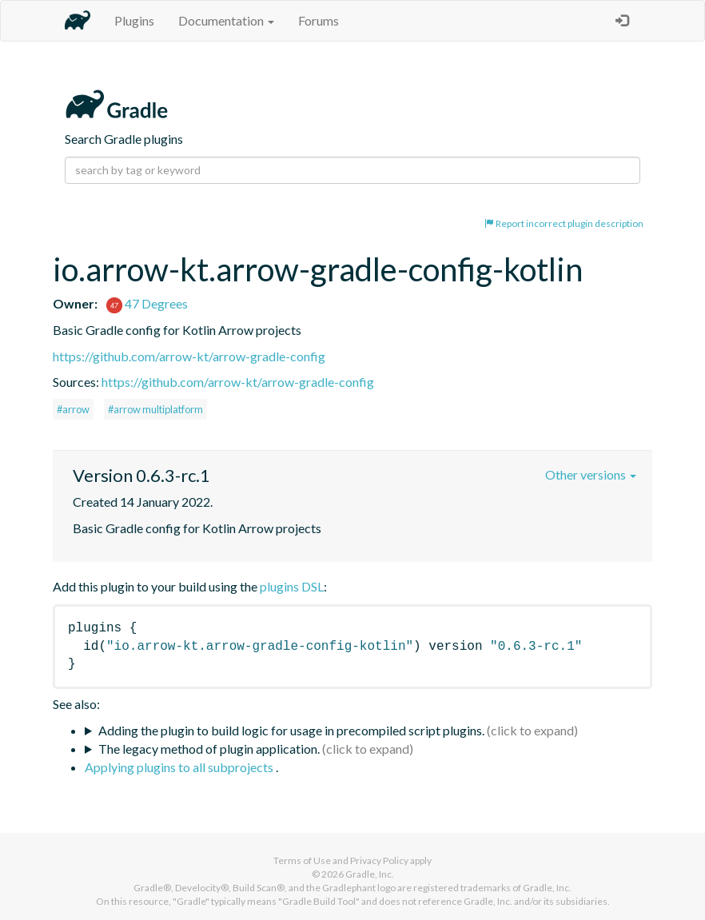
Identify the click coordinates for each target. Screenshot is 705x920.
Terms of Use (302, 860)
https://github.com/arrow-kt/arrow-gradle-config (189, 356)
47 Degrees (147, 303)
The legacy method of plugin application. (209, 748)
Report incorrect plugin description (563, 223)
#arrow (73, 409)
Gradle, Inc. (369, 874)
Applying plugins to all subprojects (180, 767)
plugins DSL (292, 586)
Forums (318, 20)
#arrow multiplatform (155, 409)
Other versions (590, 474)
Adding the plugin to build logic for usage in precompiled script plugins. (291, 730)
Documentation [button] (226, 20)
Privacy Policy (379, 860)
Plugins (134, 20)
